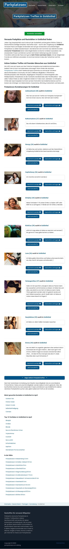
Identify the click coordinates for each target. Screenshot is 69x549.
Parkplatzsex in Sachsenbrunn (18, 485)
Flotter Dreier (10, 402)
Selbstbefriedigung (12, 408)
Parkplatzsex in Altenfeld (16, 469)
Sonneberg (33, 504)
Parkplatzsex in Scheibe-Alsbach (19, 462)
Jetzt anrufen (32, 110)
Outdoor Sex (10, 399)
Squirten (8, 447)
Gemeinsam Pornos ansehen (15, 450)
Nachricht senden (34, 106)
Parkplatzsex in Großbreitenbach (19, 475)
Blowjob (8, 421)
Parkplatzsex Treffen (11, 71)
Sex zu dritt (9, 440)
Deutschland (42, 5)
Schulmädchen (11, 443)
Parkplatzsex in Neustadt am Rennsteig (21, 488)
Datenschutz (60, 543)
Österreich (52, 5)
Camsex (8, 412)
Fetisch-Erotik (10, 405)
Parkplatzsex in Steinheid (16, 482)
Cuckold (8, 437)
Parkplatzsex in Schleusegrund (18, 491)
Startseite (32, 5)
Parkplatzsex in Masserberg (17, 459)
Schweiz (60, 5)
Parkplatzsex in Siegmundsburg (18, 472)
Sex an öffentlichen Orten (14, 430)
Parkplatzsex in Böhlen (15, 495)
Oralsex (8, 424)
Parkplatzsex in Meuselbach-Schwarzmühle (22, 478)
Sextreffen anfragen (52, 106)
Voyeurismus (10, 434)
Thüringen (25, 504)
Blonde (8, 427)
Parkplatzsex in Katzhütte (16, 465)
